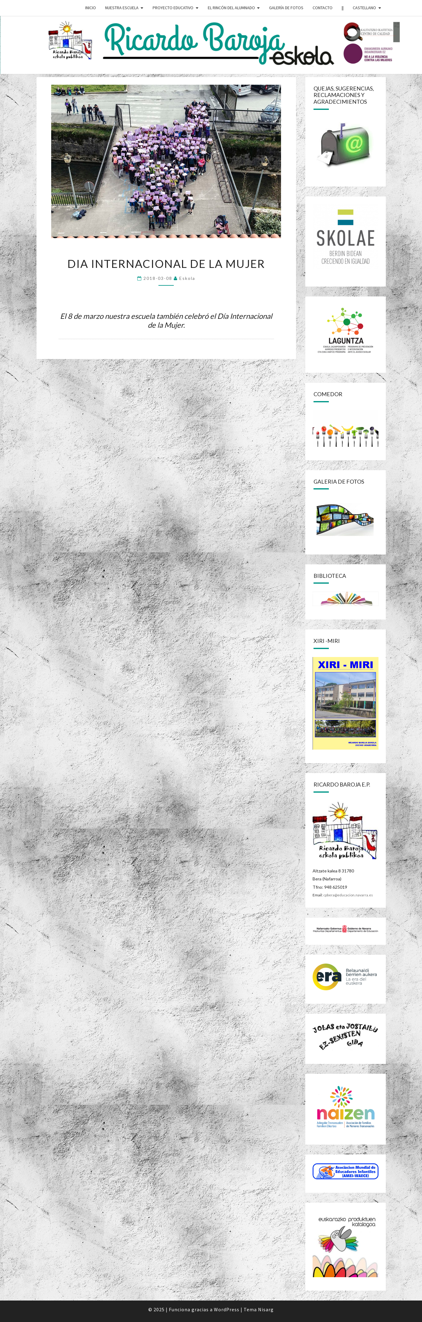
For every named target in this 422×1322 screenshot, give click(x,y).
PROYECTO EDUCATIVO (173, 7)
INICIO (90, 7)
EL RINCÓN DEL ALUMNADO (231, 7)
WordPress (226, 1309)
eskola (187, 278)
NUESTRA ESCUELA (122, 7)
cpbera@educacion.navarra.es (348, 895)
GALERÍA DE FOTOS (286, 7)
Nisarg (266, 1309)
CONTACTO (323, 7)
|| (343, 7)
